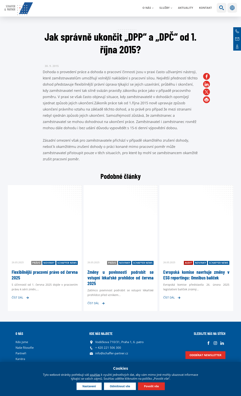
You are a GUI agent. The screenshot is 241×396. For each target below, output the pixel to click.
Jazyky (232, 8)
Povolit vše (151, 386)
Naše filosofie (25, 347)
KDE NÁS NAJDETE (101, 333)
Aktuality (185, 8)
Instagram (215, 343)
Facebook (208, 343)
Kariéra (20, 359)
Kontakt (205, 8)
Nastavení (89, 386)
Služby (164, 8)
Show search (221, 8)
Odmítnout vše (120, 386)
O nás (146, 8)
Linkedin (222, 343)
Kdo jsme (22, 342)
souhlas (95, 375)
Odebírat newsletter (205, 355)
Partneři (21, 353)
